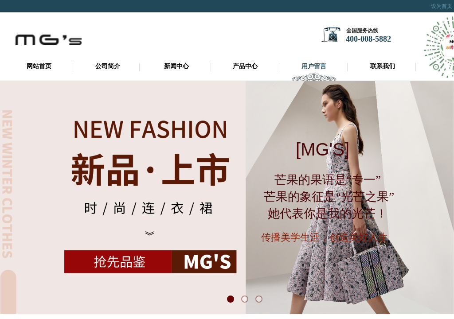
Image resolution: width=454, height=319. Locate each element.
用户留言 (313, 66)
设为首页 (441, 6)
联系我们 (382, 66)
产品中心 (245, 66)
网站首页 (39, 66)
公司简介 (107, 66)
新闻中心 (176, 66)
